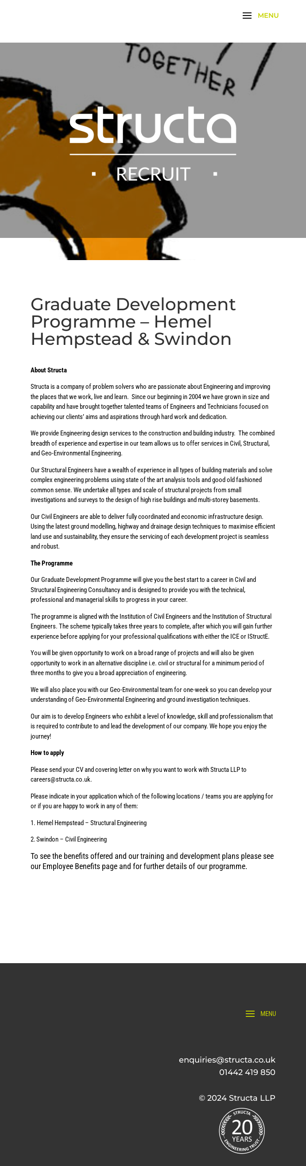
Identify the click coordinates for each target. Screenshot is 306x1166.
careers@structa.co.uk (60, 779)
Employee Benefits (72, 866)
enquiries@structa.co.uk (227, 1060)
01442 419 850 (247, 1072)
